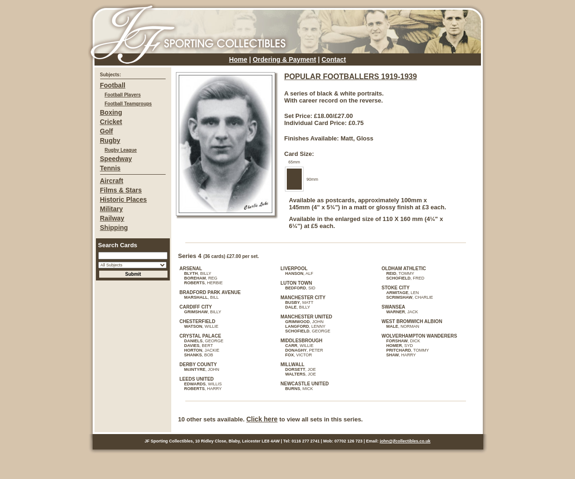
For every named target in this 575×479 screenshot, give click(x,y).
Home (238, 59)
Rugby (110, 140)
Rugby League (121, 150)
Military (111, 209)
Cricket (111, 121)
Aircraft (112, 180)
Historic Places (123, 199)
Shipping (114, 227)
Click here (261, 419)
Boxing (111, 112)
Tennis (110, 168)
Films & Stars (121, 190)
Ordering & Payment (284, 59)
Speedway (116, 158)
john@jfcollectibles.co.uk (405, 441)
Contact (333, 59)
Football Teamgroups (128, 103)
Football (112, 85)
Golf (106, 131)
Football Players (123, 94)
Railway (112, 218)
